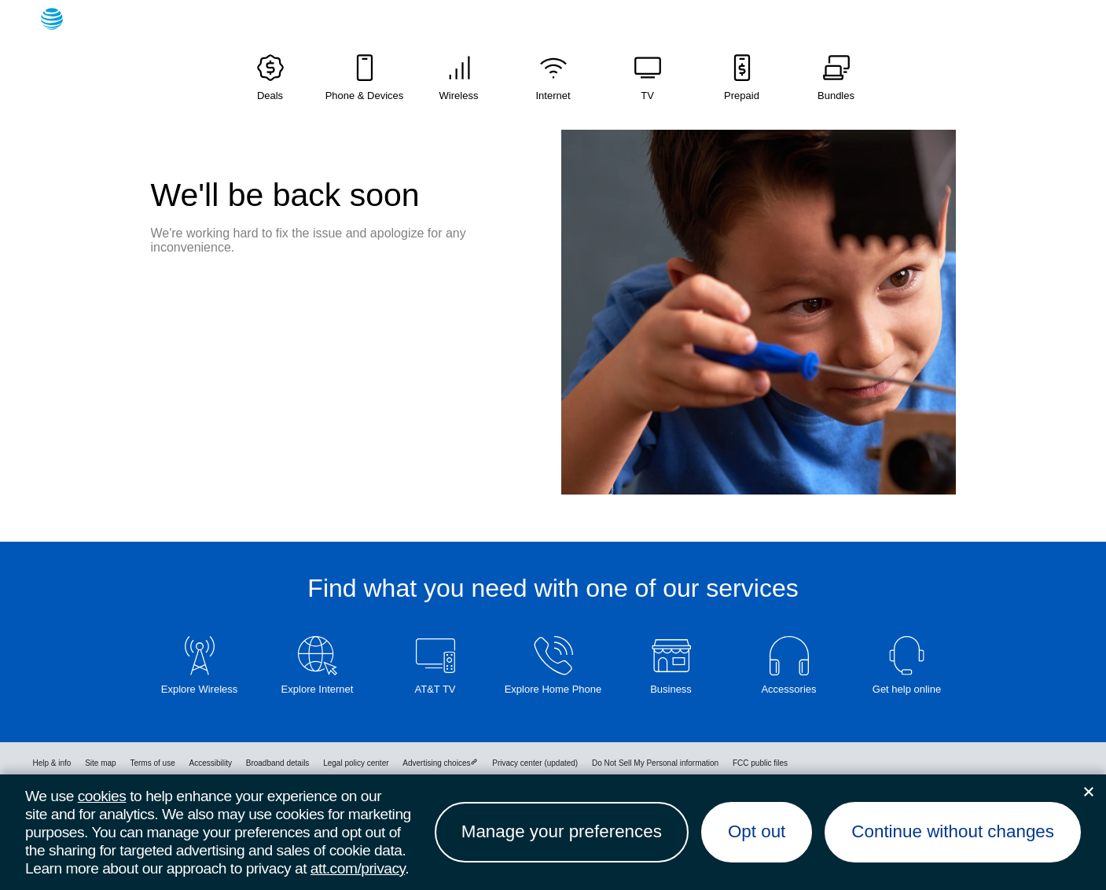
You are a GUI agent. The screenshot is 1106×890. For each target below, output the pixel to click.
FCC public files (760, 763)
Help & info (52, 763)
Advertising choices (440, 763)
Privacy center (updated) (535, 763)
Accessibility (210, 763)
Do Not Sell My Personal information (655, 763)
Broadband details (278, 763)
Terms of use (152, 763)
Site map (100, 763)
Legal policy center (355, 763)
